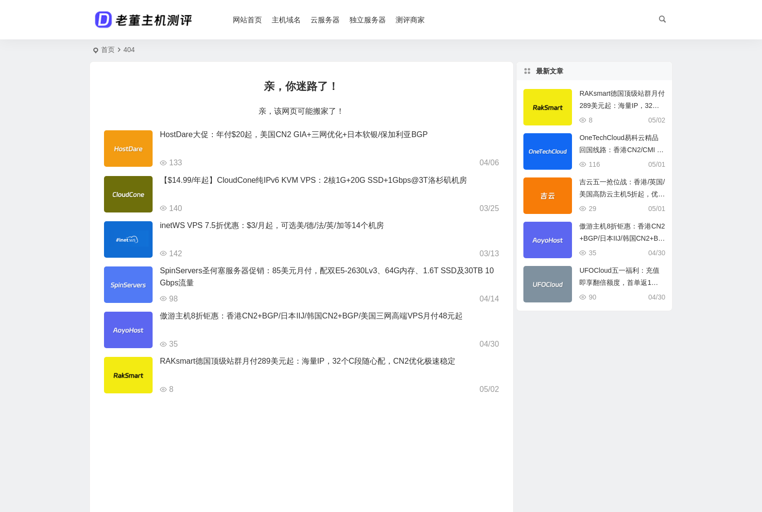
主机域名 (286, 20)
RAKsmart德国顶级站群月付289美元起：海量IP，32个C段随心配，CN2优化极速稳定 (307, 361)
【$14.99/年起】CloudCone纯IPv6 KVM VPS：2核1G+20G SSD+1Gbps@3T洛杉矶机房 (313, 180)
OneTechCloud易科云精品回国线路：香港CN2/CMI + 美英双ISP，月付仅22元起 (620, 150)
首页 (108, 49)
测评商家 (410, 20)
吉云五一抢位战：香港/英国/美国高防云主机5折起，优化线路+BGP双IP (622, 194)
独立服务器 (368, 20)
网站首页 (247, 20)
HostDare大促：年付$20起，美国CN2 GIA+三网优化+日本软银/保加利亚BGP (294, 134)
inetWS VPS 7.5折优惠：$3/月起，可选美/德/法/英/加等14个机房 (272, 225)
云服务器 (325, 20)
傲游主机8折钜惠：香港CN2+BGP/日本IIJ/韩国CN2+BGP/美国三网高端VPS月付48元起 (311, 316)
